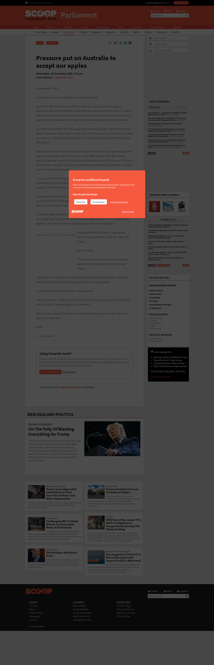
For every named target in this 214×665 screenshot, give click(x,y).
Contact (33, 640)
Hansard (176, 115)
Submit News (36, 647)
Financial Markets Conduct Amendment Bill (165, 124)
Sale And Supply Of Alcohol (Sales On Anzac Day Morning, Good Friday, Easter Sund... (167, 119)
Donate (33, 654)
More (186, 153)
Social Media (79, 640)
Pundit (152, 326)
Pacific (120, 27)
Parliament (69, 32)
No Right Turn (155, 323)
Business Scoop (102, 27)
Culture (148, 32)
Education (162, 32)
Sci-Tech (124, 32)
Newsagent (35, 650)
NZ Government (156, 341)
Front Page (40, 32)
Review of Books (157, 27)
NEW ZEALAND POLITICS (50, 448)
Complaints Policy (82, 654)
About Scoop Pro (125, 643)
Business (110, 32)
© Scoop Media (37, 660)
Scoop (35, 27)
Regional (96, 32)
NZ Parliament (155, 338)
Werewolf (51, 27)
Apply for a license (126, 647)
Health (175, 32)
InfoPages (177, 27)
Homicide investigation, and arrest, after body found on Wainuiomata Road (166, 237)
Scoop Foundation (82, 647)
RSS (151, 153)
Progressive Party (63, 77)
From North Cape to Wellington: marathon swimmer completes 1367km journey (168, 226)
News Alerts (163, 265)
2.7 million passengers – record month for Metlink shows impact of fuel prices (167, 253)
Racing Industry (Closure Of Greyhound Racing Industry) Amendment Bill (166, 141)
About (32, 643)
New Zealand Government (171, 147)
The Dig (84, 27)
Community (137, 27)
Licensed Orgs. (124, 640)
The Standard (155, 328)
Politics (83, 32)
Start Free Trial (181, 2)
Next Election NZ (81, 650)
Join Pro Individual (50, 406)
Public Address (156, 318)
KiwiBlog (153, 320)
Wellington (68, 27)
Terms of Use (123, 650)
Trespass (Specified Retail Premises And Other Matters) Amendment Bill (166, 136)
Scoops (55, 32)
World (136, 32)
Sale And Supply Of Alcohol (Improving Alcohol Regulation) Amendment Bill (166, 130)
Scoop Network (81, 643)
